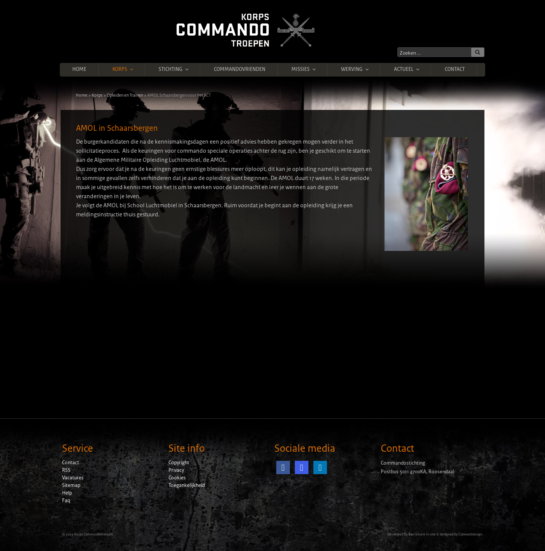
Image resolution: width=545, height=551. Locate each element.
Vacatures (73, 478)
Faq (66, 500)
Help (67, 493)
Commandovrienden (239, 69)
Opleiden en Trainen (125, 95)
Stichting (174, 69)
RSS (66, 470)
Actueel (407, 69)
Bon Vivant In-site (422, 534)
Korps (123, 69)
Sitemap (71, 485)
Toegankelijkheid (186, 485)
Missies (304, 69)
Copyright (178, 462)
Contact (455, 69)
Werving (355, 69)
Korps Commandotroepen (93, 534)
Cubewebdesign (470, 534)
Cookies (177, 478)
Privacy (176, 470)
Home (79, 69)
